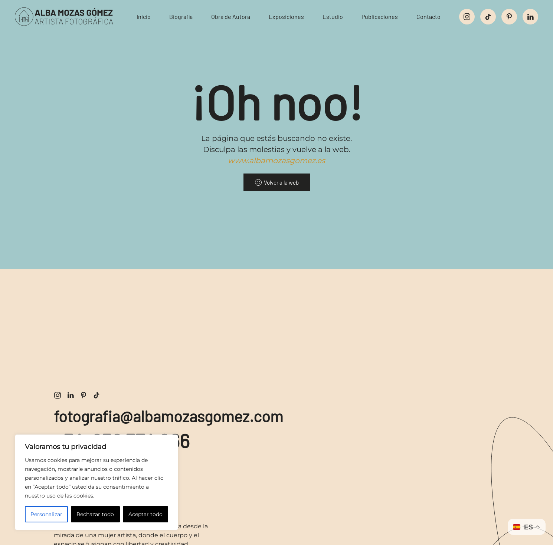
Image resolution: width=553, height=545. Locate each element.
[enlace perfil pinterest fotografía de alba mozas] (83, 394)
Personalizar (46, 514)
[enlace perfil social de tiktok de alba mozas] (96, 394)
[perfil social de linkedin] (530, 16)
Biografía (181, 16)
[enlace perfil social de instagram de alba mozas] (57, 394)
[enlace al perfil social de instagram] (467, 16)
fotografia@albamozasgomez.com (168, 416)
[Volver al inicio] (70, 17)
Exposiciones (286, 16)
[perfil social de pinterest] (509, 16)
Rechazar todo (95, 514)
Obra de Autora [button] (230, 16)
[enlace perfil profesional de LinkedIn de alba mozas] (70, 394)
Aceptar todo (145, 514)
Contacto (428, 16)
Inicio (144, 16)
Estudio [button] (333, 16)
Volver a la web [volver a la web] (277, 182)
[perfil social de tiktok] (488, 16)
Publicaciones (379, 16)
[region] (96, 482)
